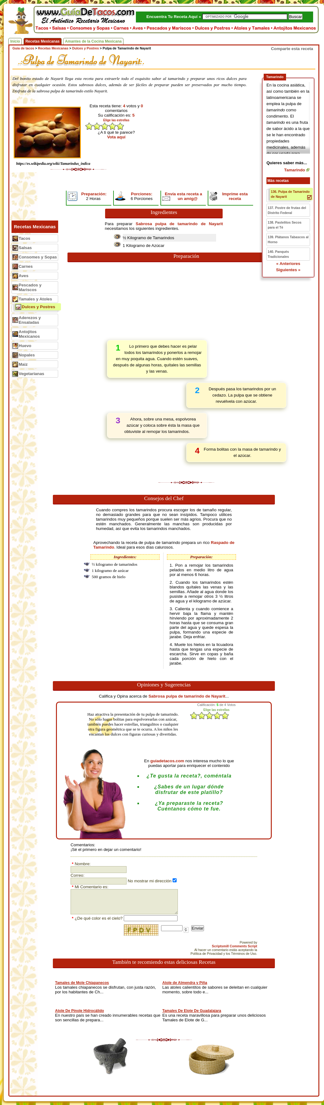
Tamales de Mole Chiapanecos (82, 983)
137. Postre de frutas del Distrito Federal (287, 210)
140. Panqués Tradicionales (278, 254)
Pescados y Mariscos (30, 287)
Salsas (25, 247)
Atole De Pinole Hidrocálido (79, 1011)
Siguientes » (288, 269)
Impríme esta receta (235, 196)
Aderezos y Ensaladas (30, 320)
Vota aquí (116, 137)
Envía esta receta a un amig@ (183, 196)
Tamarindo (294, 170)
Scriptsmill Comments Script (234, 946)
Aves (23, 275)
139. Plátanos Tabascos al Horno (288, 239)
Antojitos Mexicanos (29, 334)
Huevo (25, 345)
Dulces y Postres (38, 306)
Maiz (23, 364)
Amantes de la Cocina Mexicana (93, 41)
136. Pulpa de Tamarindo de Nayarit (290, 194)
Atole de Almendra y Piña (184, 983)
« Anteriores (288, 263)
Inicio (15, 41)
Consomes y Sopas (38, 257)
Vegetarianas (31, 373)
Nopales (27, 355)
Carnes (26, 266)
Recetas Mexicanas (42, 41)
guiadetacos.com (167, 761)
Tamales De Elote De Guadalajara (191, 1011)
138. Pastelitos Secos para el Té (284, 225)
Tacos (24, 238)
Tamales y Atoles (35, 299)
